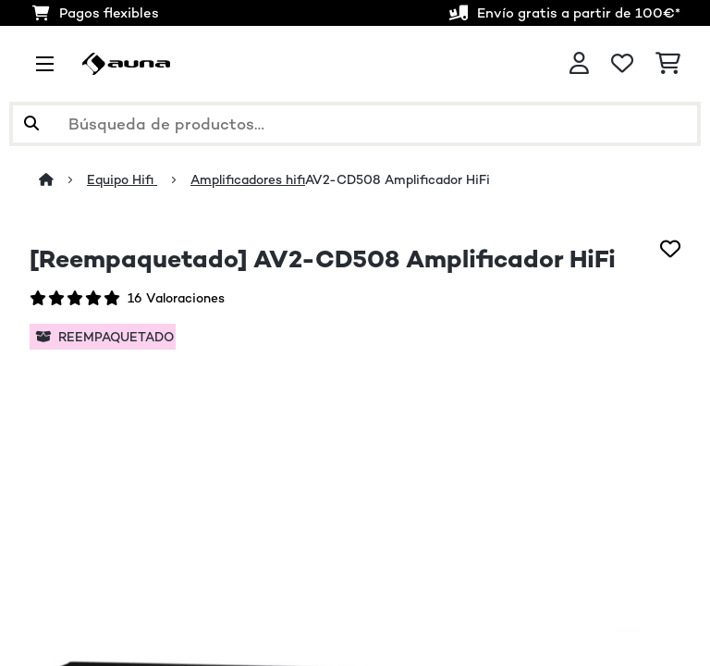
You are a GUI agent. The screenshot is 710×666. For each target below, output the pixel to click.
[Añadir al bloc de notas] (670, 249)
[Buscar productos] (355, 124)
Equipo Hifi (122, 179)
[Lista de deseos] (622, 63)
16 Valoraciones (176, 298)
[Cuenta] (579, 63)
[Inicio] (63, 179)
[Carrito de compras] (667, 63)
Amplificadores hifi (247, 179)
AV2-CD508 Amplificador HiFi (397, 179)
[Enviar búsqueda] (31, 124)
